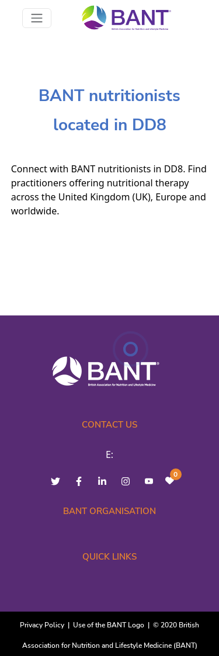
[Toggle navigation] (36, 18)
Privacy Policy (42, 625)
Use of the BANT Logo (108, 625)
